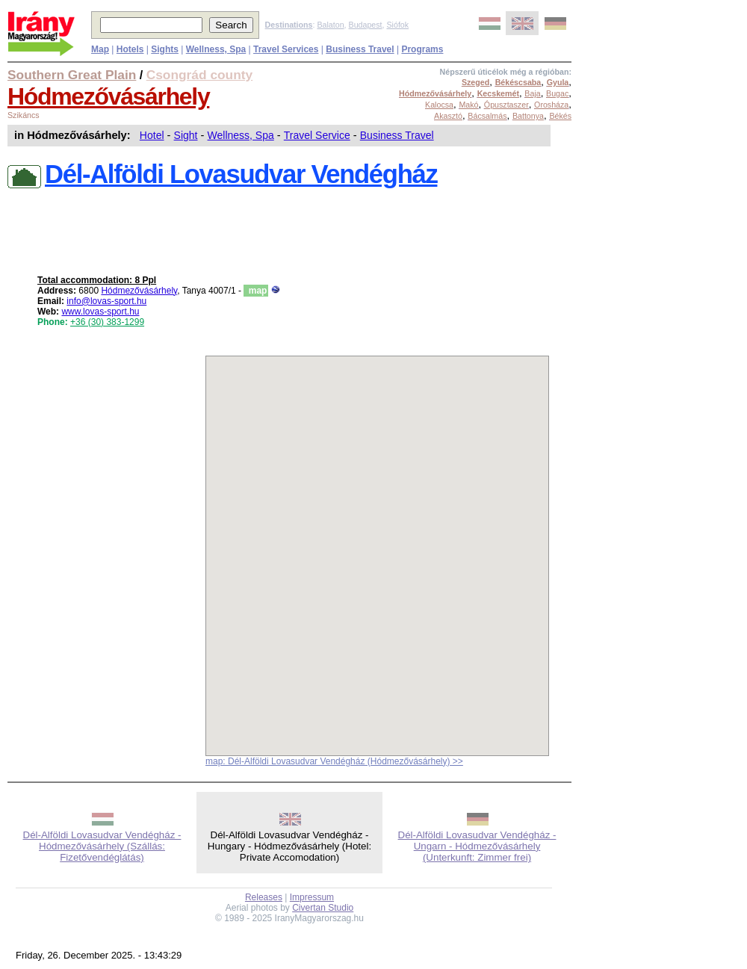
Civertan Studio (322, 908)
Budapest (365, 24)
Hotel (152, 135)
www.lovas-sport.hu (100, 311)
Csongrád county (199, 74)
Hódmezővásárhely (108, 96)
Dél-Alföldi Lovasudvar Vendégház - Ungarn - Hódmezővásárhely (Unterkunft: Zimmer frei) (477, 846)
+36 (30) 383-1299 (107, 322)
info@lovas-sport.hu (106, 301)
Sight (186, 135)
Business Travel (397, 135)
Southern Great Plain (71, 74)
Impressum (312, 897)
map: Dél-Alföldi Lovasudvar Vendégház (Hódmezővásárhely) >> (334, 761)
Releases (263, 897)
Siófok (397, 24)
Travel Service (317, 135)
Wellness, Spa (241, 135)
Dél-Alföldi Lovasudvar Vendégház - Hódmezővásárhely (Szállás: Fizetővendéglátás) (102, 846)
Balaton (330, 24)
